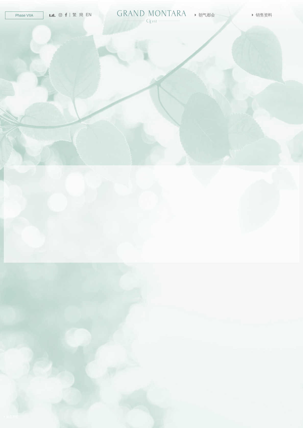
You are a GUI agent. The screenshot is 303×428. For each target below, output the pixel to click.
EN (88, 15)
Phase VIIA (24, 15)
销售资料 (261, 15)
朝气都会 (204, 15)
